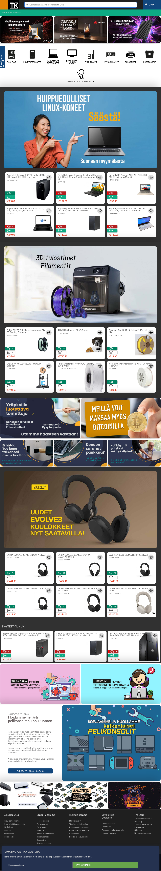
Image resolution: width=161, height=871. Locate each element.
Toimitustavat (42, 824)
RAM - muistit (91, 56)
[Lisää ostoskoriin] (48, 177)
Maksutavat (41, 831)
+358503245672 (143, 833)
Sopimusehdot (43, 837)
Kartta (138, 830)
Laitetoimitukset (108, 824)
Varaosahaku (74, 834)
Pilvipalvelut (106, 827)
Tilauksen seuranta (12, 821)
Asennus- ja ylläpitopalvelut (113, 830)
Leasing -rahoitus (109, 833)
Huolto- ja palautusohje (78, 837)
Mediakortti (8, 827)
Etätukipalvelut (75, 821)
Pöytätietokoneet (32, 56)
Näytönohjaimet (111, 56)
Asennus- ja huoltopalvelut (80, 76)
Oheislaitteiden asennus (79, 831)
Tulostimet (131, 56)
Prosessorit (149, 56)
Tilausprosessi (43, 821)
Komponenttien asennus (79, 827)
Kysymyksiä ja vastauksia (14, 824)
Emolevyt (11, 56)
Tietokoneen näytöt (72, 56)
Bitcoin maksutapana (45, 834)
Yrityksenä (8, 831)
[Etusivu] (14, 8)
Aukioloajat (9, 837)
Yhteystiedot (9, 834)
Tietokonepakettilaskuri (78, 824)
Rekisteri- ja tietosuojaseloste (44, 842)
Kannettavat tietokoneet (53, 56)
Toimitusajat (42, 827)
